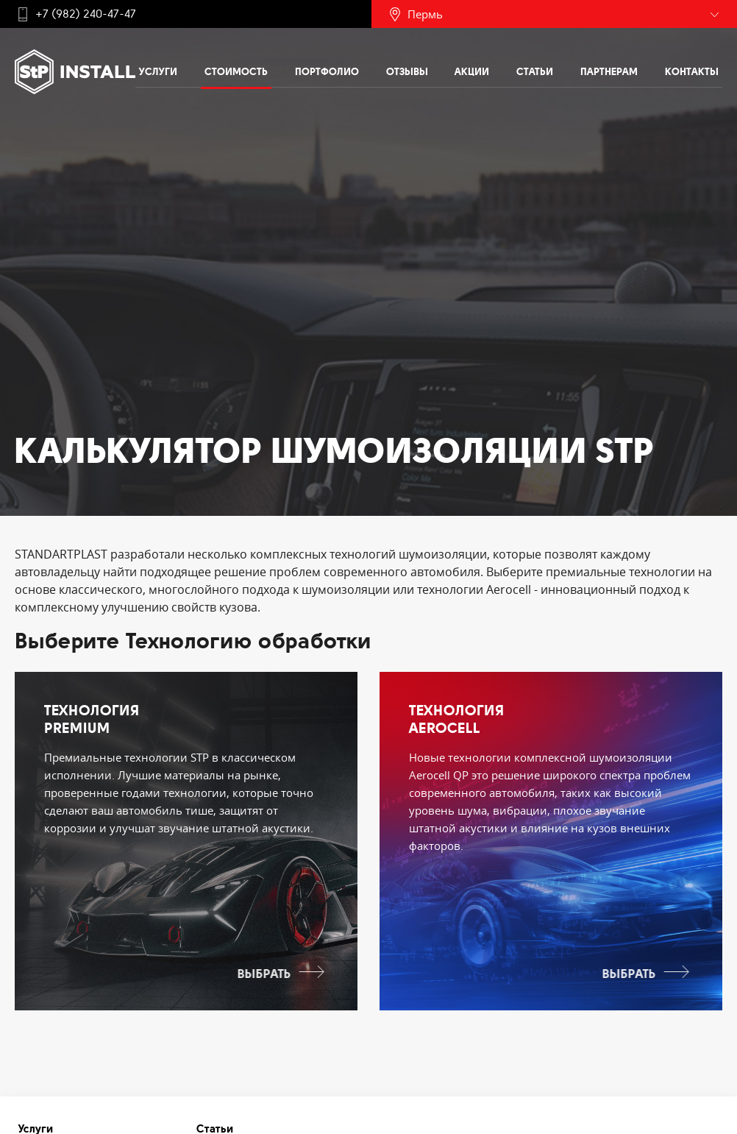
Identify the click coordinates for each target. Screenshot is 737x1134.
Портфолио (327, 71)
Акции (472, 71)
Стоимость (236, 71)
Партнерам (609, 71)
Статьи (534, 71)
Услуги (158, 71)
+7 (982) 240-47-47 (85, 14)
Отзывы (407, 71)
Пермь (425, 14)
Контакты (692, 71)
